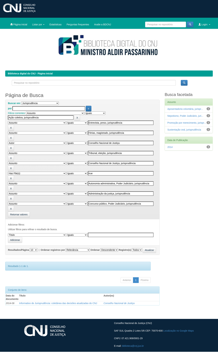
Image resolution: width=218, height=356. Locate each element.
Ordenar (95, 250)
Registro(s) (125, 250)
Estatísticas (55, 24)
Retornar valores (19, 214)
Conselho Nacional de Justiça (119, 303)
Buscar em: (14, 103)
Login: (204, 24)
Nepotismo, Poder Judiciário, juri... (185, 116)
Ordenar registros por (53, 250)
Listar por (38, 24)
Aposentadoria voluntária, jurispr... (185, 109)
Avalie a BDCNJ (102, 24)
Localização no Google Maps (178, 330)
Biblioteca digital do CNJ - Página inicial (30, 73)
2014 (170, 147)
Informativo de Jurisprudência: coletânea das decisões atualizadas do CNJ (58, 303)
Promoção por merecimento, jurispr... (186, 122)
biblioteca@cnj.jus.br (133, 346)
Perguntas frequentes (77, 24)
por (10, 108)
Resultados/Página (18, 250)
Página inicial (18, 24)
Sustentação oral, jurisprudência (184, 129)
